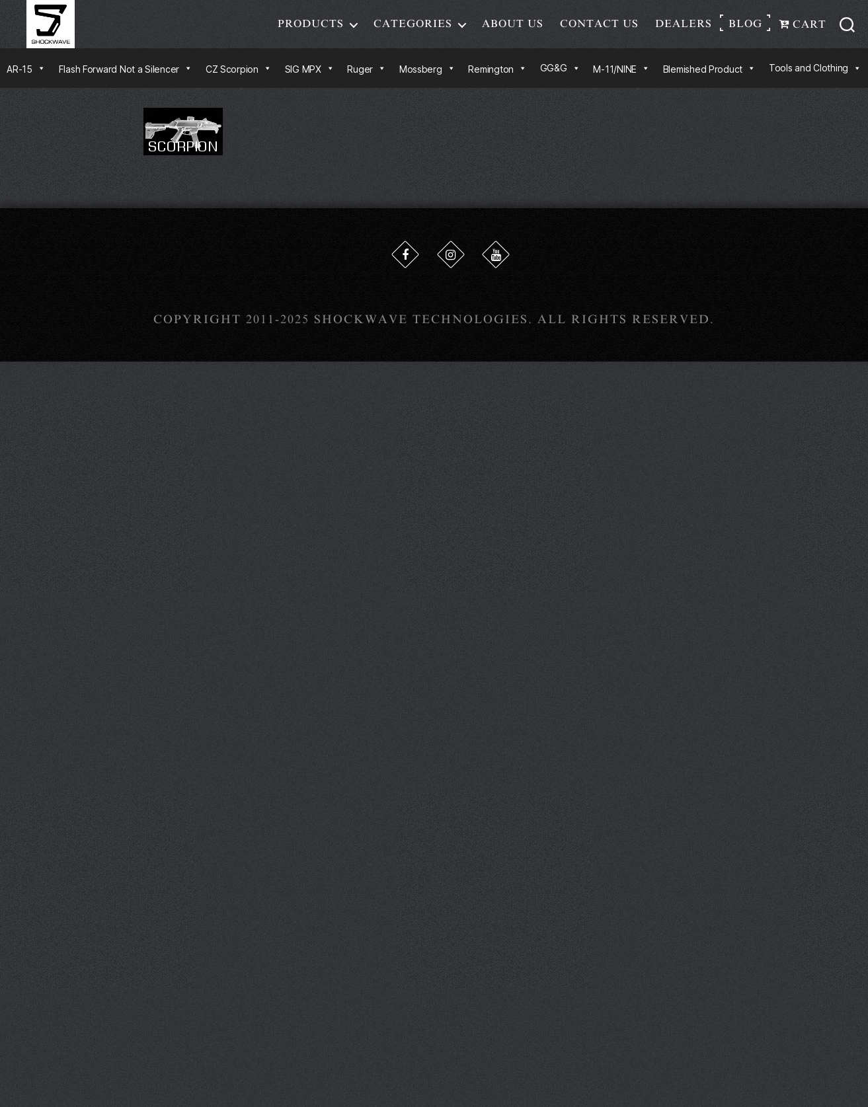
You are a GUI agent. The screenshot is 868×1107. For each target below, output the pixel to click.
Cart (802, 30)
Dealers (683, 29)
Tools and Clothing (815, 79)
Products (311, 29)
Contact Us (599, 29)
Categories (413, 29)
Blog (745, 29)
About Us (512, 29)
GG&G (560, 79)
